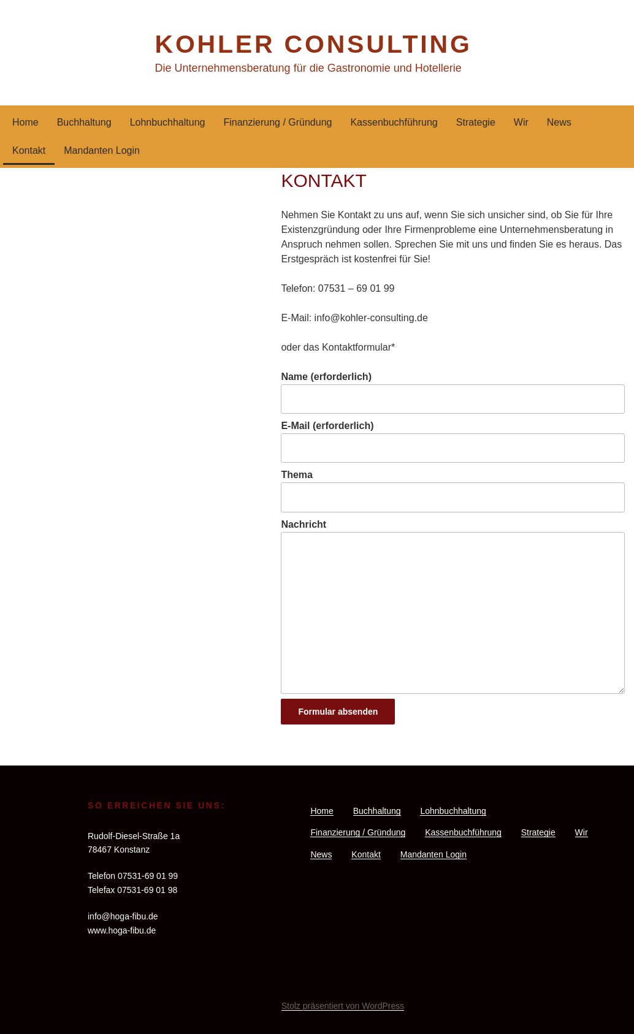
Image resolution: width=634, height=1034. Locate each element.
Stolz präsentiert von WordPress (343, 1006)
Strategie (475, 122)
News (559, 122)
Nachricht (453, 606)
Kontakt (28, 150)
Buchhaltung (84, 122)
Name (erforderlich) (453, 392)
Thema (453, 490)
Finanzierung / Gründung (277, 122)
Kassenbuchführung (393, 122)
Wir (521, 122)
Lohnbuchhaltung (167, 122)
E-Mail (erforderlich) (453, 441)
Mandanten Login (102, 150)
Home (25, 122)
